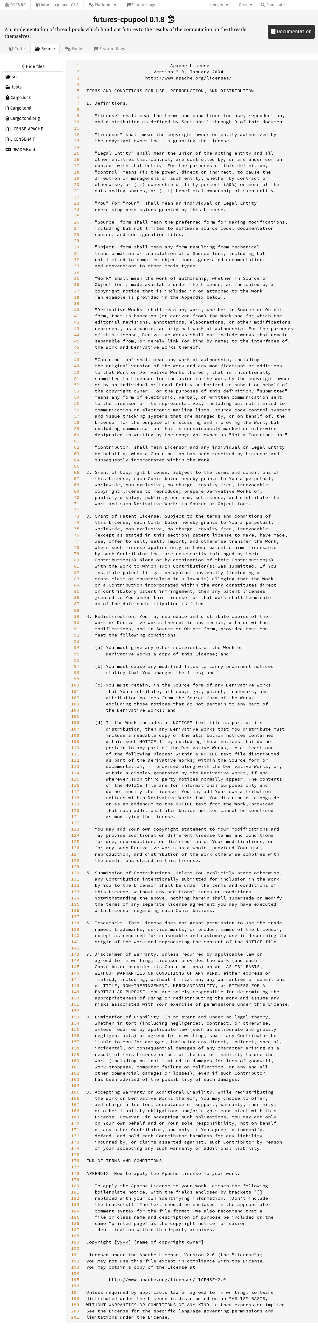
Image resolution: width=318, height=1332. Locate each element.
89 (77, 616)
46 (77, 347)
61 (77, 441)
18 (77, 172)
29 (77, 240)
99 (77, 679)
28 (77, 234)
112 (75, 760)
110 (75, 747)
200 (75, 1311)
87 (77, 603)
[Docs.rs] (15, 5)
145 (75, 966)
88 (77, 610)
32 (77, 259)
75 (77, 529)
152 (75, 1010)
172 (75, 1136)
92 (77, 635)
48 (77, 359)
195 (75, 1279)
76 (77, 535)
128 (75, 860)
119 (75, 804)
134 (75, 898)
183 (75, 1204)
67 (77, 478)
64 (77, 460)
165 (75, 1092)
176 (75, 1160)
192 (75, 1261)
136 (75, 910)
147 (75, 979)
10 (77, 122)
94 (77, 647)
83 (77, 579)
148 (75, 985)
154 (75, 1023)
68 (77, 484)
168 (75, 1110)
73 (77, 516)
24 (77, 209)
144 (75, 960)
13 (77, 140)
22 (77, 197)
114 (75, 773)
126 (75, 847)
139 (75, 929)
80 (77, 560)
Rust (243, 4)
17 (77, 165)
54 (77, 397)
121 (75, 816)
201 (75, 1317)
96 (77, 660)
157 (75, 1041)
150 (75, 998)
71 (77, 503)
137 (75, 916)
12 (77, 134)
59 (77, 428)
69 (77, 491)
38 (77, 297)
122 (75, 823)
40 (77, 309)
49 (77, 366)
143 (75, 954)
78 (77, 547)
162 (75, 1073)
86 (77, 597)
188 (75, 1236)
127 (75, 854)
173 (75, 1142)
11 (77, 128)
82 (77, 572)
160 (75, 1060)
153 (75, 1017)
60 (77, 434)
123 (75, 829)
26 (77, 222)
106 (75, 722)
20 (77, 184)
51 (77, 378)
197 (75, 1292)
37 (77, 291)
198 (75, 1298)
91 (77, 629)
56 (77, 410)
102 (75, 697)
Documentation (291, 31)
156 (75, 1035)
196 (75, 1286)
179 (75, 1179)
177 (75, 1167)
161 (75, 1067)
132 (75, 885)
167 (75, 1104)
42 (77, 322)
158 (75, 1048)
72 (77, 510)
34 (77, 272)
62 (77, 447)
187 (75, 1229)
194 (75, 1273)
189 (75, 1242)
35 (77, 278)
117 (75, 791)
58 (77, 422)
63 (77, 453)
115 (75, 779)
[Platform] (103, 5)
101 (75, 691)
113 (75, 766)
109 (75, 741)
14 (77, 147)
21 (77, 190)
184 (75, 1211)
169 (75, 1117)
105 (75, 716)
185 (75, 1217)
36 (77, 284)
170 (75, 1123)
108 (75, 735)
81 (77, 566)
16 (77, 159)
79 (77, 553)
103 (75, 704)
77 (77, 541)
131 (75, 879)
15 (77, 153)
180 (75, 1186)
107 (75, 729)
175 (75, 1154)
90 (77, 622)
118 (75, 797)
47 (77, 353)
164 (75, 1085)
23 (77, 203)
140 (75, 935)
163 (75, 1079)
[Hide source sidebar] (33, 66)
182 (75, 1198)
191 (75, 1254)
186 (75, 1223)
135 (75, 904)
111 (75, 754)
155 (75, 1029)
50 (77, 372)
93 (77, 641)
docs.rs (216, 4)
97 (77, 666)
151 (75, 1004)
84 (77, 585)
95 (77, 654)
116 (75, 785)
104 (75, 710)
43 (77, 328)
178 (75, 1173)
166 (75, 1098)
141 (75, 942)
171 (75, 1129)
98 (77, 672)
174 (75, 1148)
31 (77, 253)
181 (75, 1192)
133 (75, 892)
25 (77, 216)
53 (77, 391)
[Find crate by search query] (292, 5)
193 (75, 1267)
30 (77, 247)
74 (77, 522)
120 (75, 810)
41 (77, 316)
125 (75, 841)
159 (75, 1054)
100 (75, 685)
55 (77, 403)
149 (75, 991)
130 (75, 873)
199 (75, 1304)
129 (75, 866)
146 (75, 973)
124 (75, 835)
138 (75, 923)
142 (75, 948)
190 (75, 1248)
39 (77, 303)
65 (77, 466)
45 (77, 341)
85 (77, 591)
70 (77, 497)
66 (77, 472)
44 (77, 335)
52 (77, 384)
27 (77, 228)
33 (77, 266)
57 (77, 416)
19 (77, 178)
